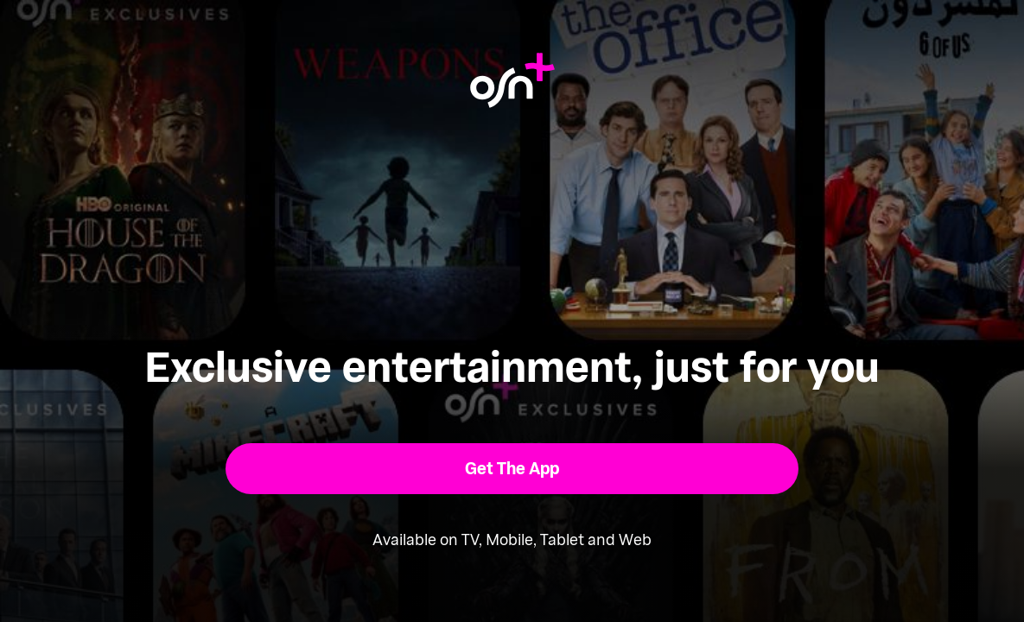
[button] (512, 468)
